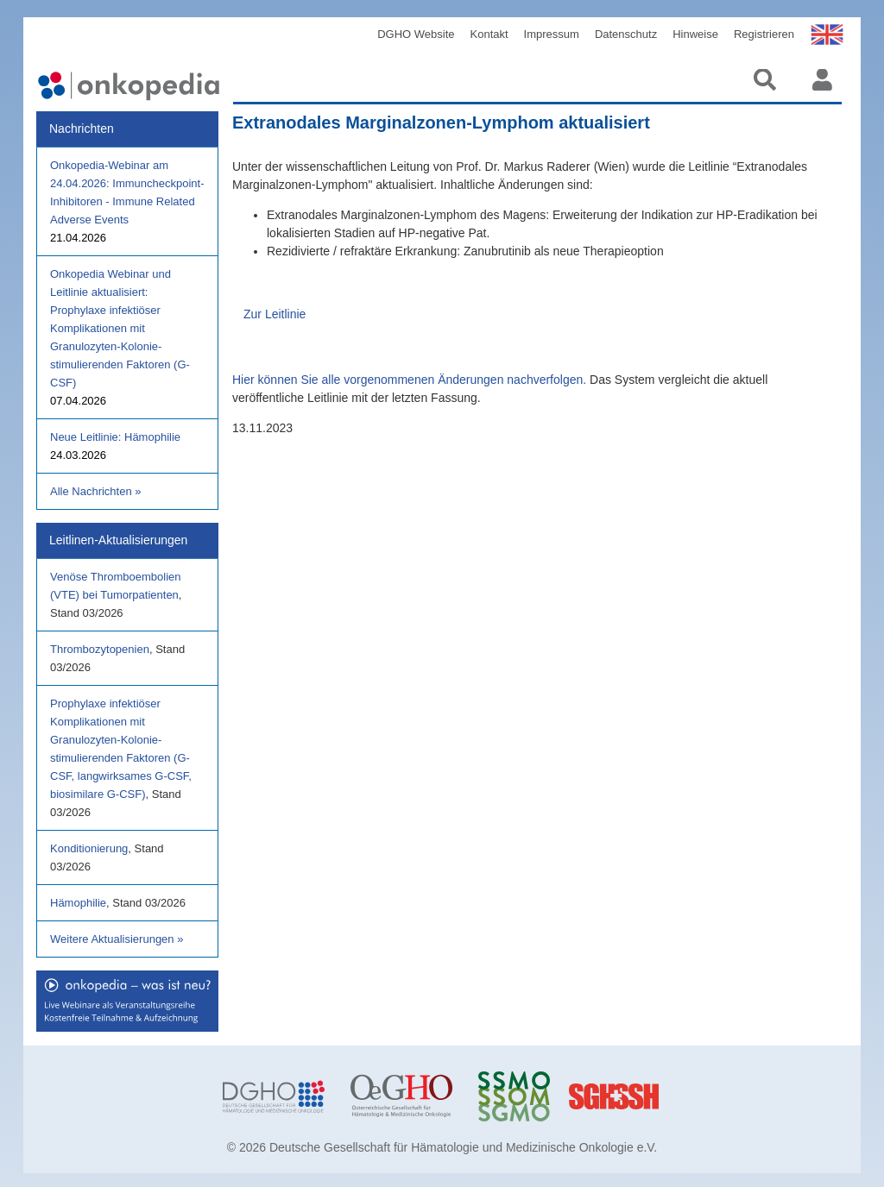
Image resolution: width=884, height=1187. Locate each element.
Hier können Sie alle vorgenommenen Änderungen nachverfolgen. (409, 379)
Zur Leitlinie (274, 314)
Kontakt (489, 34)
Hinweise (695, 34)
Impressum (551, 34)
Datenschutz (626, 34)
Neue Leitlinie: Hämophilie (115, 436)
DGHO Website (415, 34)
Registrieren (764, 34)
